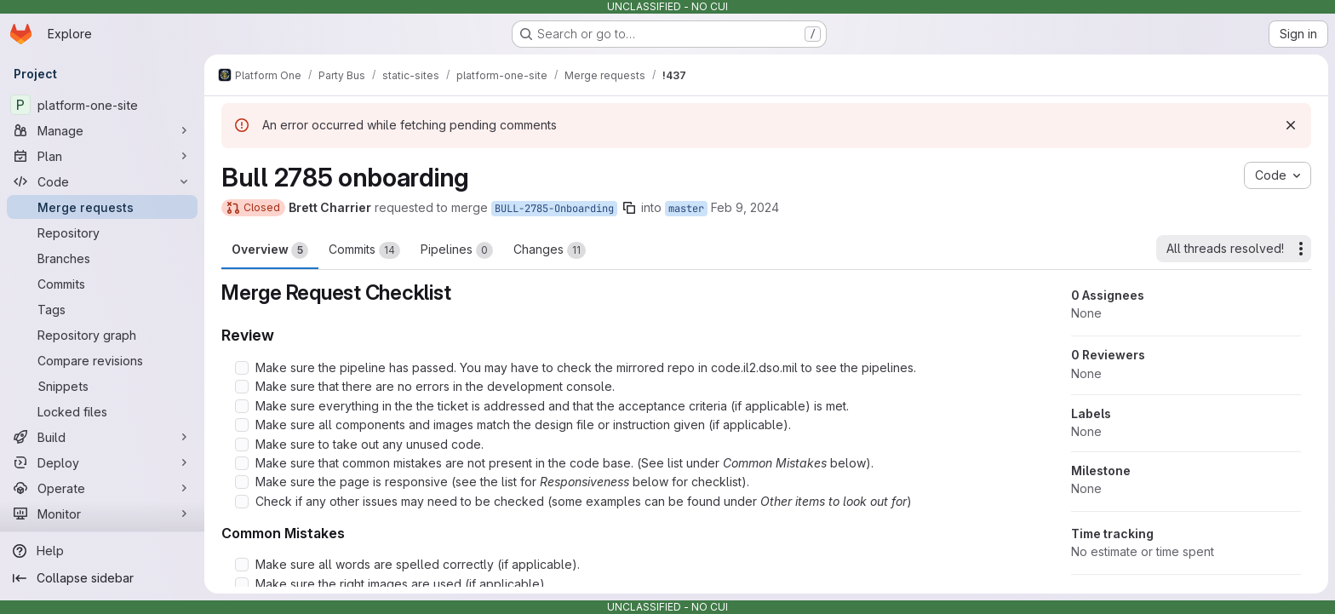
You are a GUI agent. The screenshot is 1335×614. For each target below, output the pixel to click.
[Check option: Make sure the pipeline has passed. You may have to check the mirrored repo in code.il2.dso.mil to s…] (242, 368)
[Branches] (102, 258)
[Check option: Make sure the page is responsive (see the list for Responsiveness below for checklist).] (242, 482)
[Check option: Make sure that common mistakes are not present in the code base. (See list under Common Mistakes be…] (242, 463)
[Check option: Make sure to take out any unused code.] (242, 444)
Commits (364, 250)
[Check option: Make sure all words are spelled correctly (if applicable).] (242, 564)
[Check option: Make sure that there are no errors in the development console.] (242, 386)
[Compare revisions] (102, 360)
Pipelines (457, 250)
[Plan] (102, 156)
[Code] (102, 181)
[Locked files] (102, 411)
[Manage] (102, 130)
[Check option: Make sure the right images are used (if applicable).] (242, 584)
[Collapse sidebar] (102, 578)
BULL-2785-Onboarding (554, 208)
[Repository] (102, 232)
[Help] (102, 551)
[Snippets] (102, 386)
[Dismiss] (1291, 125)
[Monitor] (102, 513)
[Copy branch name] (629, 208)
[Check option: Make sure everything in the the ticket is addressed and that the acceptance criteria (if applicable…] (242, 406)
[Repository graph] (102, 335)
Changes (549, 250)
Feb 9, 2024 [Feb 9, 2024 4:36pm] (745, 207)
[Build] (102, 437)
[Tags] (102, 309)
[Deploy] (102, 462)
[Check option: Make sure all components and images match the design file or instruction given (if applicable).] (242, 425)
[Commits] (102, 284)
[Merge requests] (102, 207)
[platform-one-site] (102, 105)
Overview (270, 250)
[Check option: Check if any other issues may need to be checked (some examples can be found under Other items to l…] (242, 501)
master (686, 208)
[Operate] (102, 488)
